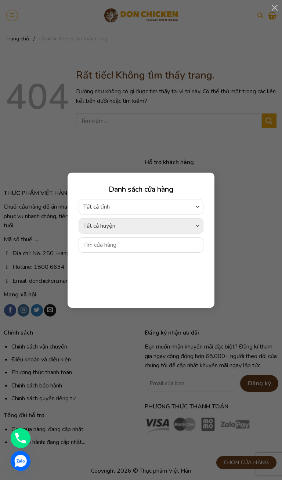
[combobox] (141, 206)
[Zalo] (20, 461)
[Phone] (20, 438)
